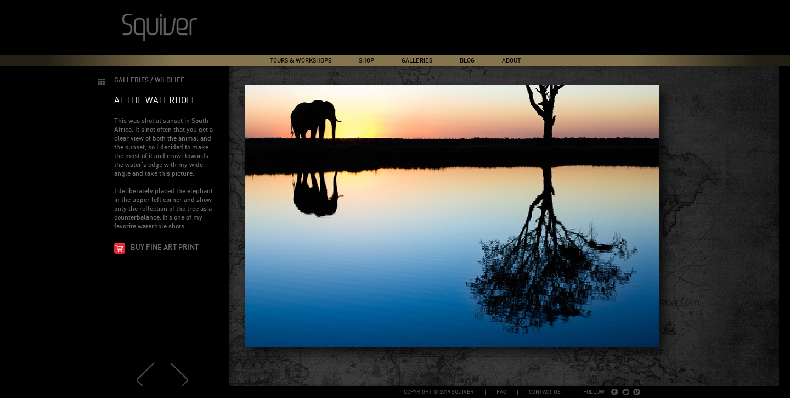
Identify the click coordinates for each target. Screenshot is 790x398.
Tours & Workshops (300, 61)
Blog (467, 61)
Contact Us (545, 392)
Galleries (417, 61)
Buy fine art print (165, 247)
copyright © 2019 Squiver (439, 392)
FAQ (501, 392)
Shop (366, 61)
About (511, 61)
